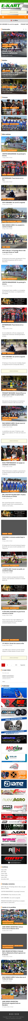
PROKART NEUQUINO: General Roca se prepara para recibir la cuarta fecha (14, 89)
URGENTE (19, 221)
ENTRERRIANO (10, 174)
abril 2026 (3, 871)
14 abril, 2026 (5, 956)
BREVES (4, 150)
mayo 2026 (4, 869)
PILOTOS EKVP (6, 107)
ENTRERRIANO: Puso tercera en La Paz (11, 894)
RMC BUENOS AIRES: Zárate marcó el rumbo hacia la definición (11, 51)
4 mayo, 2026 (5, 572)
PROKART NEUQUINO (11, 87)
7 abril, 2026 (5, 980)
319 (16, 665)
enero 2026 (4, 877)
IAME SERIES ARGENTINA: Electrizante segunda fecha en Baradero (11, 1003)
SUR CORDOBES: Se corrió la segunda (13, 202)
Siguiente (22, 665)
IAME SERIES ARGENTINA (8, 923)
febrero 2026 (4, 875)
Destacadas (6, 29)
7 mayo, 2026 (5, 76)
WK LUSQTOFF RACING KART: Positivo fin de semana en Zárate (14, 126)
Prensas (5, 97)
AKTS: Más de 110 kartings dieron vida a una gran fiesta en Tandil (14, 73)
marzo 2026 (4, 873)
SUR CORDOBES (10, 198)
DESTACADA (5, 44)
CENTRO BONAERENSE (12, 150)
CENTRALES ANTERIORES (8, 921)
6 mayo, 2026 (5, 92)
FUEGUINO (5, 533)
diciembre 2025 (5, 879)
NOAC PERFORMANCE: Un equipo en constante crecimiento (13, 110)
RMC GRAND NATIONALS (8, 947)
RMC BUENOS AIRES (7, 46)
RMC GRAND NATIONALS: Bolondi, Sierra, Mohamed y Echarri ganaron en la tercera (13, 952)
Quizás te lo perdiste (9, 907)
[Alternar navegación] (3, 17)
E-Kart (10, 55)
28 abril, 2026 (5, 930)
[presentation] (24, 29)
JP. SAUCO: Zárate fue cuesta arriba (13, 643)
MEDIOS (8, 70)
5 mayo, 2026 (5, 55)
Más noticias (6, 134)
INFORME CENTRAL (13, 44)
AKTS (4, 70)
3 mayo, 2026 (5, 228)
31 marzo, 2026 (5, 1006)
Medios (4, 60)
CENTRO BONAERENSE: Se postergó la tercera (13, 891)
